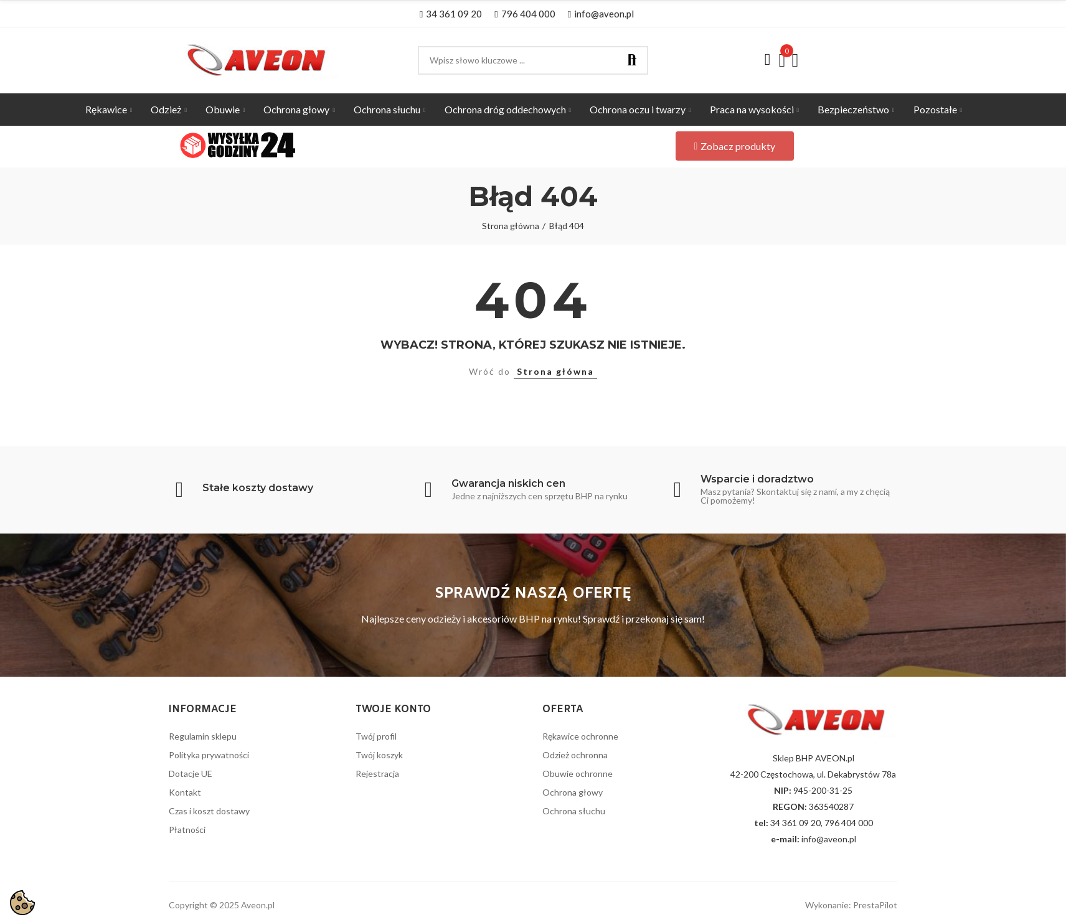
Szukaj (632, 60)
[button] (451, 14)
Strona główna (555, 371)
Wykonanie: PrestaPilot (851, 905)
